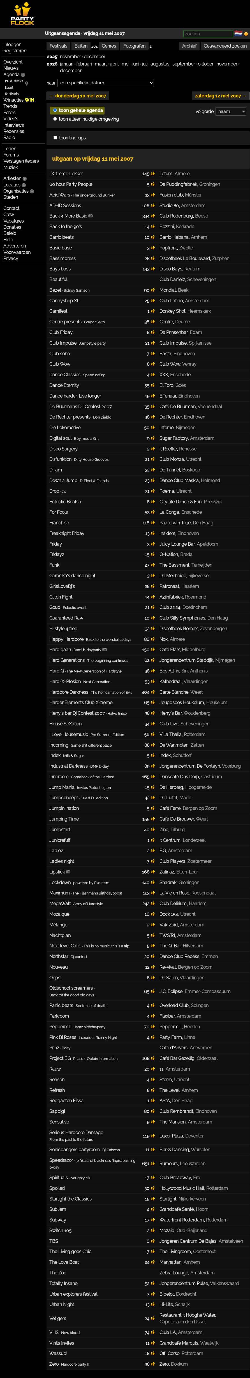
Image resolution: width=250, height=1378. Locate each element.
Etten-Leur (187, 872)
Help (8, 239)
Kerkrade (185, 226)
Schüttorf (182, 755)
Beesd (201, 216)
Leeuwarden (192, 1163)
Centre (166, 321)
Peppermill (170, 1026)
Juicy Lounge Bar (177, 544)
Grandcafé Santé (176, 1209)
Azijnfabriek (171, 597)
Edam (196, 332)
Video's (10, 119)
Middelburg (193, 649)
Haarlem (190, 586)
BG (162, 850)
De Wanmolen (173, 745)
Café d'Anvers (173, 1047)
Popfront (168, 248)
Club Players (172, 861)
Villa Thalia (170, 734)
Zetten (197, 745)
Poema (166, 491)
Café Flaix (169, 649)
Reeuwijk (213, 502)
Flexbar (167, 1016)
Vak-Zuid (168, 925)
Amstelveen (231, 1241)
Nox (163, 639)
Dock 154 (168, 914)
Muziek (10, 167)
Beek (183, 290)
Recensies (13, 131)
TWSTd (167, 935)
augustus (160, 64)
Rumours (168, 1163)
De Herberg (171, 787)
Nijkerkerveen (192, 1199)
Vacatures (13, 221)
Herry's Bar (170, 713)
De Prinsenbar (173, 332)
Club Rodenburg (176, 216)
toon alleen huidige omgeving (86, 119)
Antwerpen (201, 1047)
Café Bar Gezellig (177, 1058)
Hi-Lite (166, 1304)
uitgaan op (92, 158)
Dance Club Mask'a (179, 480)
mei (125, 64)
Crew (8, 214)
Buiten (81, 46)
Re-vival (167, 967)
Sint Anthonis (194, 671)
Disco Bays (170, 269)
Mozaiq (166, 1230)
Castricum (211, 776)
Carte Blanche (173, 692)
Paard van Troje (175, 522)
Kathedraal (170, 681)
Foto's (9, 112)
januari (66, 64)
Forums (11, 155)
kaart (9, 87)
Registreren (14, 50)
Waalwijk (209, 1343)
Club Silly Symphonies (182, 618)
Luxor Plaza (171, 1136)
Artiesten (12, 178)
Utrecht (193, 459)
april (114, 64)
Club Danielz (172, 279)
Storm (165, 1079)
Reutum (192, 269)
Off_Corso (169, 1353)
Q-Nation (168, 554)
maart (101, 64)
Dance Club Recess (179, 956)
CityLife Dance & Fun (180, 502)
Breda (186, 554)
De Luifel (168, 797)
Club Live (168, 724)
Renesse (187, 449)
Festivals (58, 46)
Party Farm (170, 1037)
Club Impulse (173, 343)
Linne (189, 1037)
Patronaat (169, 586)
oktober (205, 64)
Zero (164, 1364)
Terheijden (201, 565)
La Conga (169, 512)
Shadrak (167, 882)
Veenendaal (210, 406)
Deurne (182, 321)
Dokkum (179, 1364)
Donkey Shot (172, 311)
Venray (189, 364)
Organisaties (16, 191)
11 (161, 1069)
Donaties (12, 227)
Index (165, 755)
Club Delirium (173, 903)
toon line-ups (70, 138)
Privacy (10, 258)
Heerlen (192, 1026)
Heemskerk (199, 311)
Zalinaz (166, 872)
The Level (169, 1090)
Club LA (167, 1332)
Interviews (13, 125)
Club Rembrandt (176, 1111)
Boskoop (191, 470)
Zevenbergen (213, 628)
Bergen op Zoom (200, 808)
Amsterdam (193, 205)
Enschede (180, 374)
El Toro (166, 385)
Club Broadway (175, 1177)
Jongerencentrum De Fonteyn (189, 766)
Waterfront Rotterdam (181, 1220)
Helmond (210, 480)
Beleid (9, 233)
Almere (182, 173)
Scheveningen (201, 279)
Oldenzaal (207, 1058)
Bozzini (166, 226)
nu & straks (14, 81)
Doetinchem (194, 607)
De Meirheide (172, 575)
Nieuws (10, 68)
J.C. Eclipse (170, 991)
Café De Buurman (177, 406)
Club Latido (171, 300)
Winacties (18, 100)
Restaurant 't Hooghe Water (187, 1315)
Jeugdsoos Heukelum (181, 702)
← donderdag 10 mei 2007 (78, 96)
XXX (163, 374)
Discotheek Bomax (178, 628)
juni (135, 64)
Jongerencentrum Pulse (183, 1283)
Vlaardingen (196, 681)
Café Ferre (169, 808)
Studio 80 (169, 205)
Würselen (200, 1149)
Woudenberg (197, 713)
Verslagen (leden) (21, 161)
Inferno (166, 427)
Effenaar (167, 396)
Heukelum (216, 702)
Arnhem (199, 237)
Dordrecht (186, 1294)
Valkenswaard (224, 1283)
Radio (9, 137)
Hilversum (193, 946)
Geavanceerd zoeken (225, 46)
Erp (196, 1177)
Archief (189, 46)
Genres (109, 46)
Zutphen (220, 258)
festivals (11, 94)
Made (185, 797)
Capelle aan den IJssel (182, 1322)
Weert (196, 692)
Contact (11, 208)
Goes (180, 385)
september (183, 64)
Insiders (167, 533)
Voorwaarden (17, 252)
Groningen (209, 184)
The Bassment (174, 565)
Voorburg (231, 766)
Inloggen (12, 44)
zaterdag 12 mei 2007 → (221, 96)
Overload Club (174, 1005)
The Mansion (172, 1122)
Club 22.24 (169, 607)
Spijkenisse (200, 343)
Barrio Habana (174, 237)
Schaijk (182, 1304)
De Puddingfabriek (178, 184)
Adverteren (14, 246)
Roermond (195, 597)
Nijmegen (185, 427)
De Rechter (170, 417)
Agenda (11, 74)
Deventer (194, 1136)
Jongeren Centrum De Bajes (187, 1241)
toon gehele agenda (78, 110)
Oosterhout (204, 1251)
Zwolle (186, 248)
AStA (164, 1100)
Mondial (167, 290)
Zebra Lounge (173, 1273)
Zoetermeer (199, 861)
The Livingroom (175, 1251)
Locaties (11, 185)
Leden (9, 148)
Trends (10, 106)
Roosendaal (203, 893)
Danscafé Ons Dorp (179, 776)
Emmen (210, 956)
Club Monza (171, 459)
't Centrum (169, 840)
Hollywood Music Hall (181, 1188)
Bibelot (166, 1294)
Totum (165, 173)
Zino (163, 829)
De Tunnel (169, 470)
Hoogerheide (198, 787)
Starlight (167, 1199)
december (94, 56)
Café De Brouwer (176, 819)
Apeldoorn (207, 544)
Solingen (200, 1005)
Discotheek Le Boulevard (184, 258)
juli (144, 64)
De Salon (168, 977)
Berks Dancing (174, 1149)
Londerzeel (194, 840)
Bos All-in (169, 671)
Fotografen (134, 46)
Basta (165, 353)
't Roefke (168, 449)
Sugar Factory (173, 438)
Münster (193, 195)
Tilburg (177, 829)
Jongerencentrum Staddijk (186, 660)
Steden (10, 197)
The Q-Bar (169, 946)
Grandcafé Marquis (178, 1343)
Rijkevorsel (199, 575)
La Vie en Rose (174, 893)
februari (84, 64)
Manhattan (170, 1262)
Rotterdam (194, 734)
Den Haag (203, 522)
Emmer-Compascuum (208, 991)
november (70, 56)
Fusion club (171, 195)
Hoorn (202, 1209)
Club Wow (169, 364)
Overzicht (12, 62)
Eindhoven (184, 353)
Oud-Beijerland (192, 1230)
